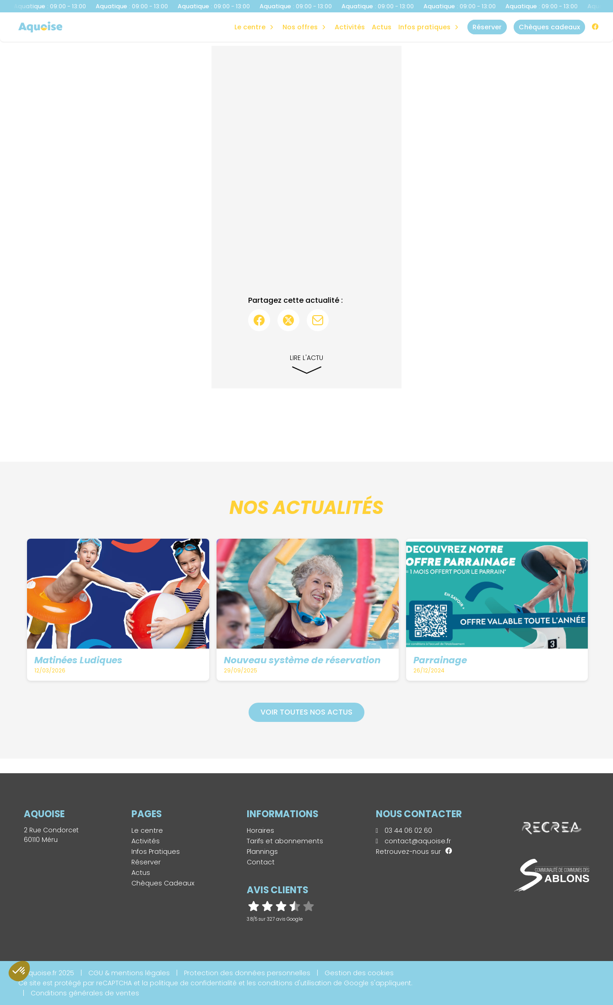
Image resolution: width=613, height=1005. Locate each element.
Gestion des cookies (359, 973)
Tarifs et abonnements (285, 841)
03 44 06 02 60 (404, 830)
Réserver (146, 862)
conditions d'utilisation (294, 983)
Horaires (260, 830)
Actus (381, 27)
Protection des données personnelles (247, 973)
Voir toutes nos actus (306, 712)
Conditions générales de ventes (85, 993)
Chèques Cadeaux (163, 883)
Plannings (262, 851)
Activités (350, 27)
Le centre (147, 830)
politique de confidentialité (193, 983)
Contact (261, 862)
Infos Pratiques (424, 27)
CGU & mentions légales (129, 973)
